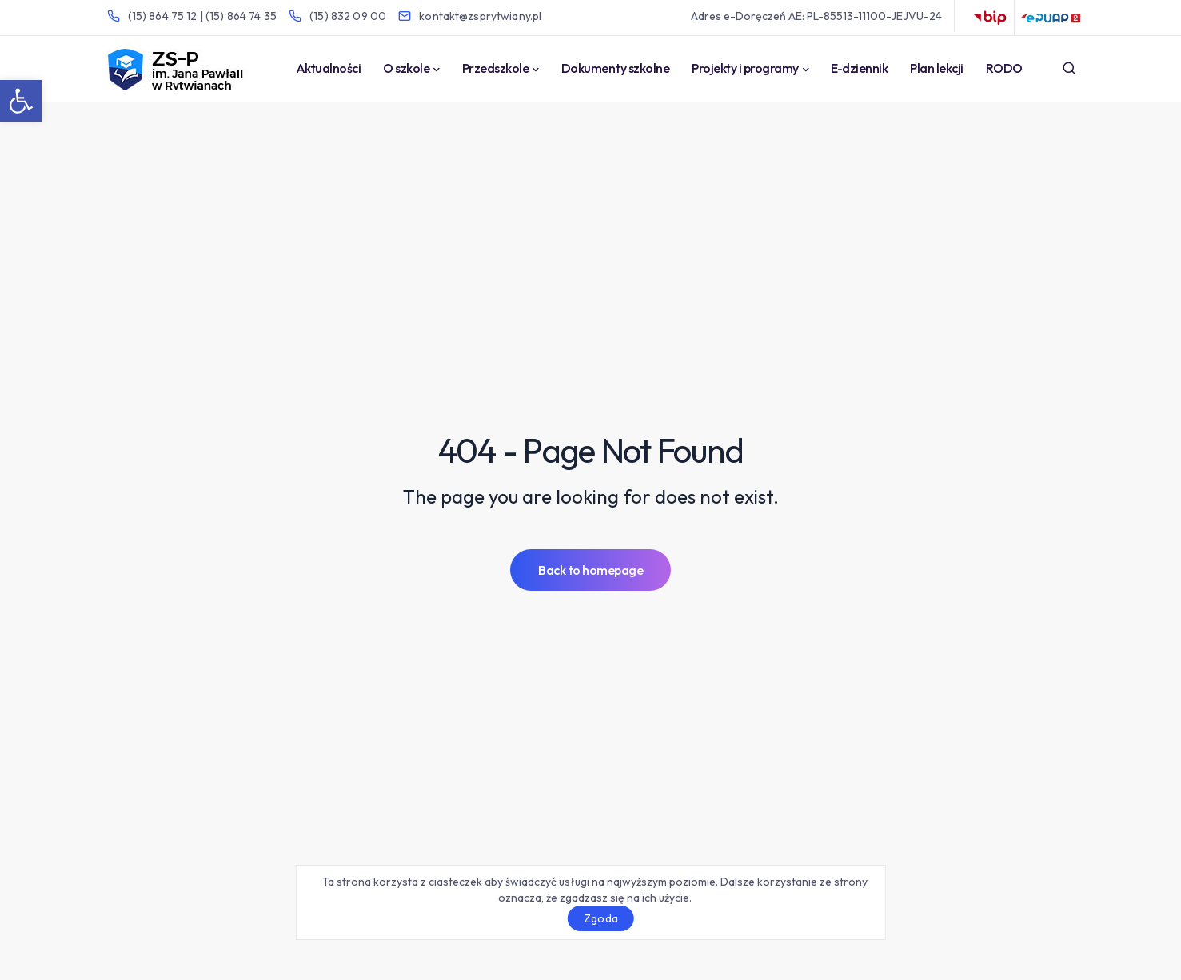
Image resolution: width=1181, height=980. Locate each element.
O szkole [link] (406, 68)
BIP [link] (990, 17)
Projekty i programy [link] (745, 68)
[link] (21, 101)
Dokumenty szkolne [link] (615, 68)
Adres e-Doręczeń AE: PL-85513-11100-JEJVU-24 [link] (816, 16)
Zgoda (601, 918)
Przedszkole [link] (495, 68)
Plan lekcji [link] (937, 68)
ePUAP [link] (1051, 17)
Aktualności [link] (328, 68)
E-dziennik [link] (859, 68)
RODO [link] (1004, 68)
